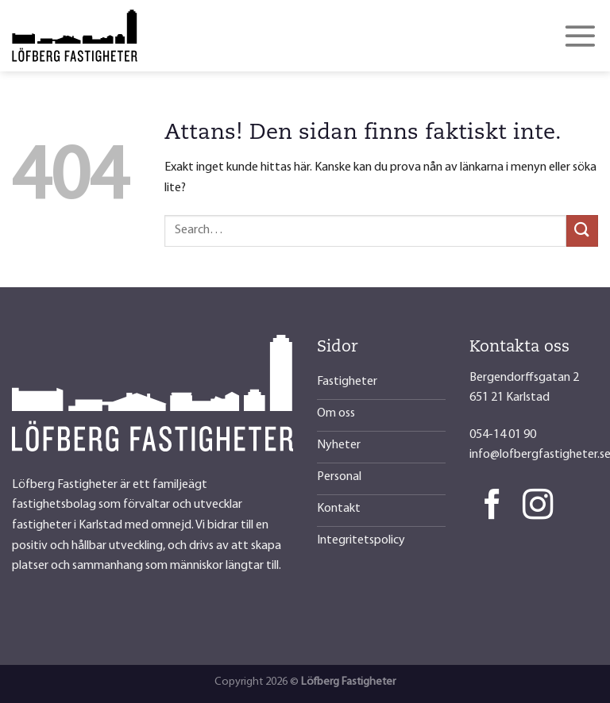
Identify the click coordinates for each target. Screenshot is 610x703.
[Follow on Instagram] (538, 507)
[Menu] (580, 35)
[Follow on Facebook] (492, 507)
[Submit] (582, 230)
